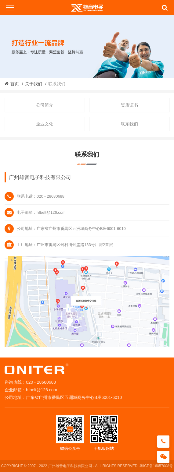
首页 (14, 83)
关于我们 (33, 83)
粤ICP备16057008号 (156, 466)
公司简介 (44, 105)
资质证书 (129, 105)
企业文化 (44, 124)
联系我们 (129, 124)
